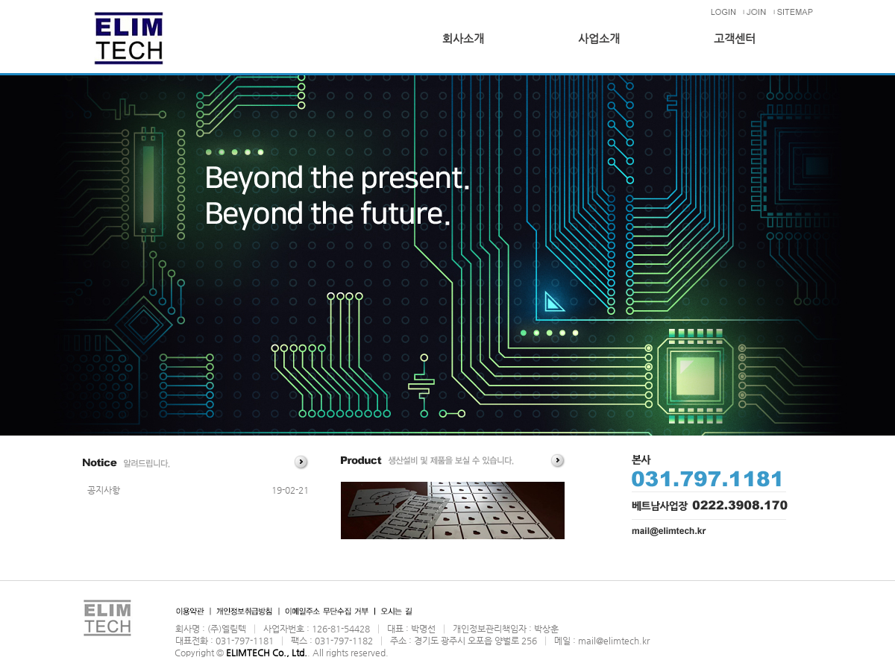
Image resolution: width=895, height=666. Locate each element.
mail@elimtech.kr (614, 640)
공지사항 (103, 490)
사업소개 (599, 39)
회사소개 (463, 39)
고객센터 (735, 39)
